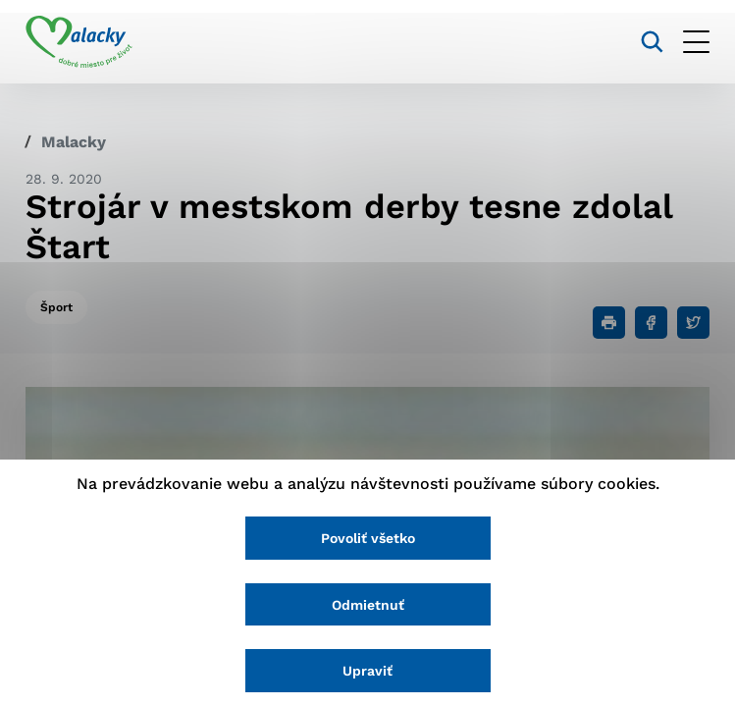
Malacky (73, 142)
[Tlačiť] (609, 322)
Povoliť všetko (368, 538)
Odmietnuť (368, 605)
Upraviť (367, 671)
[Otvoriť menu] (696, 41)
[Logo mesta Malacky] (79, 42)
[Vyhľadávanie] (652, 41)
